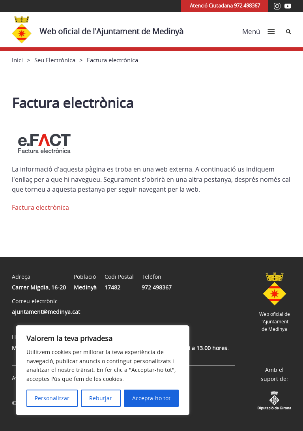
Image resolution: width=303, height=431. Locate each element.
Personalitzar (52, 398)
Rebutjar (100, 398)
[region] (102, 370)
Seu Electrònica (54, 60)
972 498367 (157, 287)
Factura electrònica (40, 207)
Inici (17, 60)
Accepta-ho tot (151, 398)
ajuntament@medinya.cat (46, 311)
